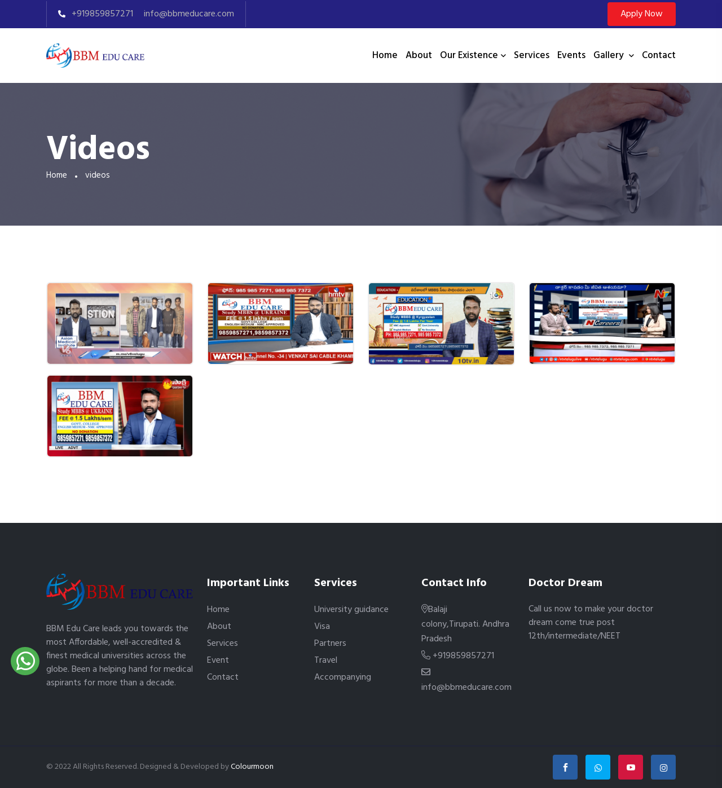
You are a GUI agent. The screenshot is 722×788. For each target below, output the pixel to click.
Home (385, 55)
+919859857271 (95, 14)
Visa (322, 626)
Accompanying (342, 677)
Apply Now (641, 14)
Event (218, 660)
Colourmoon (252, 766)
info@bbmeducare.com (188, 14)
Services (531, 55)
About (419, 55)
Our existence (469, 55)
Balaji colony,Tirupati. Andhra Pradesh (465, 624)
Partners (330, 643)
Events (571, 55)
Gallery (609, 55)
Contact (659, 55)
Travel (325, 660)
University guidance (351, 609)
